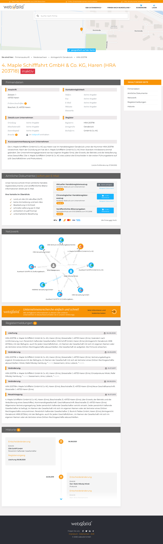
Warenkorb (141, 6)
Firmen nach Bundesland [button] (118, 7)
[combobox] (81, 16)
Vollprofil (36, 135)
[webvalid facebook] (83, 531)
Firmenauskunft (22, 57)
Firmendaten (134, 89)
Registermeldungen (137, 102)
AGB (92, 534)
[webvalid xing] (93, 531)
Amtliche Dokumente (137, 93)
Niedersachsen (40, 57)
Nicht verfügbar (105, 185)
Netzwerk (132, 98)
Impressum (73, 534)
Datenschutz (84, 534)
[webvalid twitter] (86, 531)
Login (154, 6)
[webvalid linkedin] (90, 531)
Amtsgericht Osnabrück (62, 57)
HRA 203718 (81, 57)
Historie (131, 106)
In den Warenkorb (105, 196)
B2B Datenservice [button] (93, 7)
